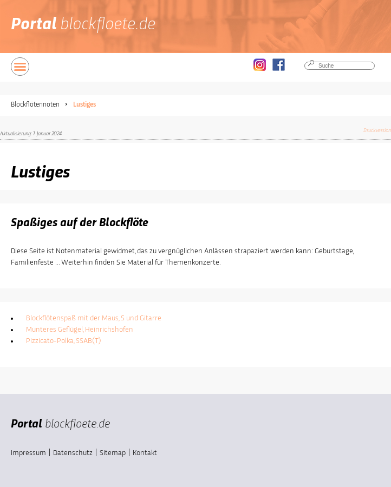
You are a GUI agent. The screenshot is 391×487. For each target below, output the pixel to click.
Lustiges (84, 104)
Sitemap (113, 453)
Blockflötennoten (35, 104)
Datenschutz (73, 453)
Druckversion (377, 130)
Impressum (28, 453)
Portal (83, 25)
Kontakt (145, 453)
